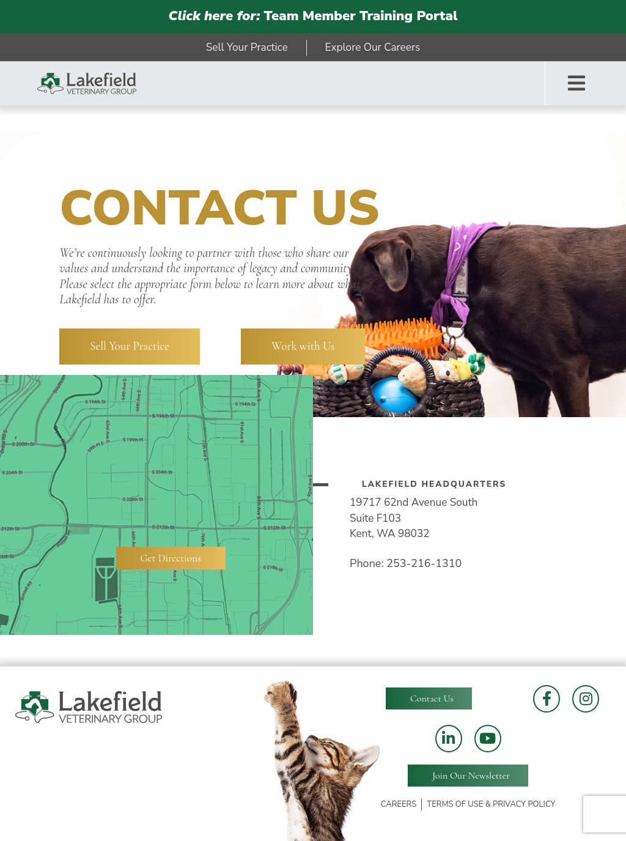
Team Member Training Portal (312, 16)
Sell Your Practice (129, 346)
